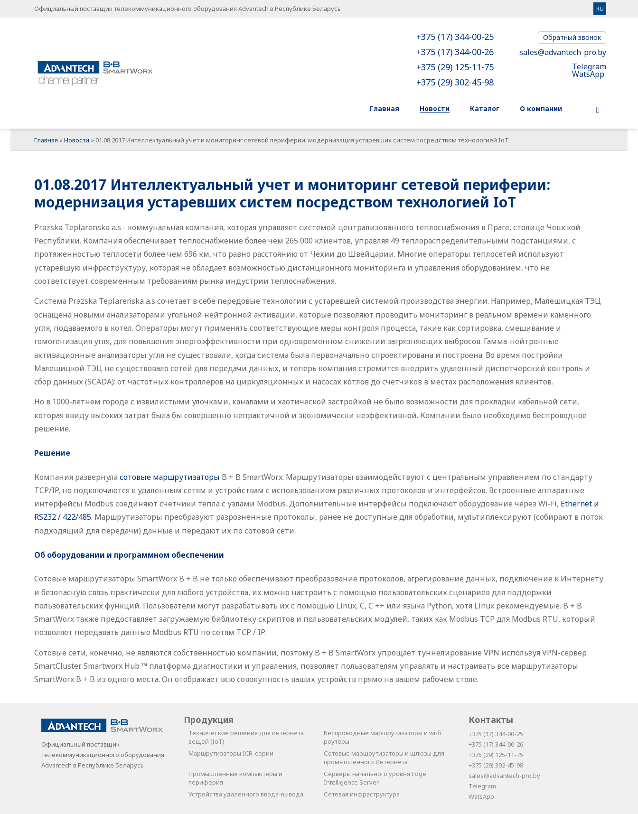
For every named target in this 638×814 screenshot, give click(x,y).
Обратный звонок (572, 37)
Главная (46, 140)
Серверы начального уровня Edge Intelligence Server (375, 777)
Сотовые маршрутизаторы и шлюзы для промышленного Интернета (384, 757)
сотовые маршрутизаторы (170, 477)
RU (600, 9)
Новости (76, 140)
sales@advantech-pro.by (562, 52)
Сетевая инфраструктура (362, 794)
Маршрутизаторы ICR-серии (230, 753)
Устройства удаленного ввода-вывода (245, 794)
